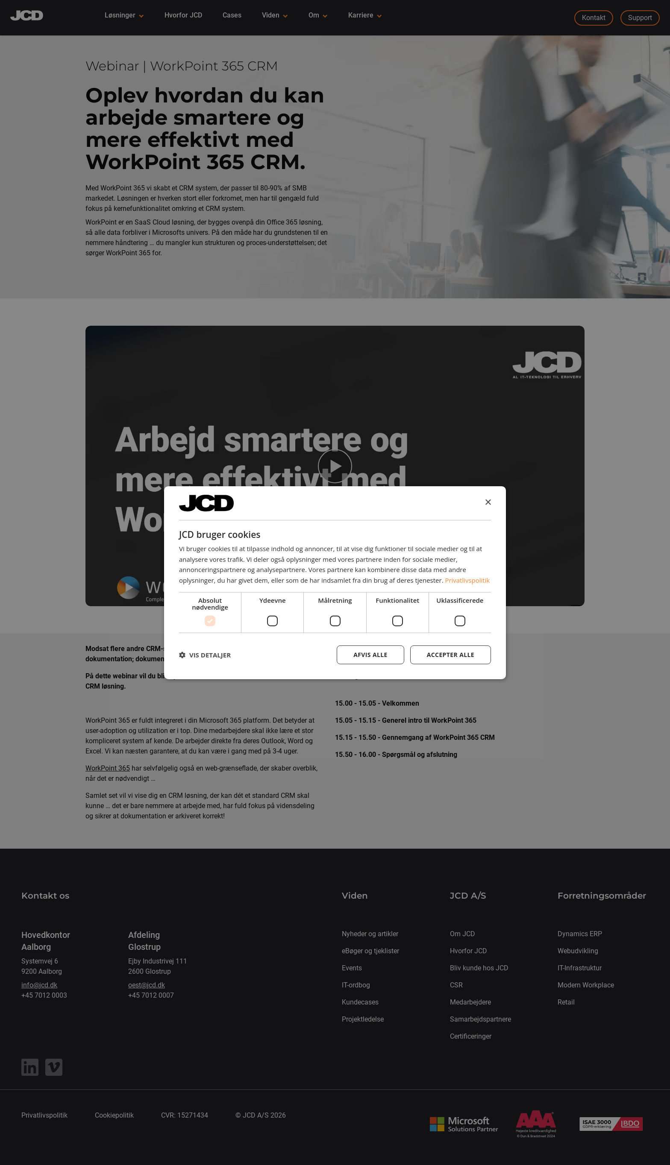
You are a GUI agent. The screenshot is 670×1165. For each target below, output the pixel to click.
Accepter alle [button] (450, 655)
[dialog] (335, 582)
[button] (205, 655)
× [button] (488, 502)
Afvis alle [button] (370, 655)
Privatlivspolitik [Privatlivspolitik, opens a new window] (467, 580)
